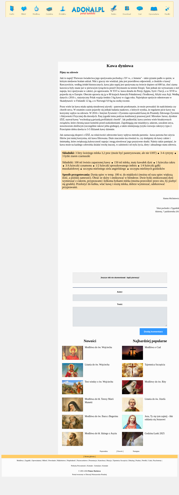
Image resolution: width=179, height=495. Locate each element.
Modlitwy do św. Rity (155, 385)
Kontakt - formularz (94, 469)
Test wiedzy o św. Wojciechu (99, 385)
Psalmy (138, 464)
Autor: (120, 292)
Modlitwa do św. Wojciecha (98, 350)
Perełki (144, 464)
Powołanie (52, 464)
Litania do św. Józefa (155, 402)
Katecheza (101, 464)
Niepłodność (71, 464)
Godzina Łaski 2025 (155, 436)
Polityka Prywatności (78, 469)
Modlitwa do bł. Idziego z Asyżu (101, 436)
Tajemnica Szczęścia (155, 367)
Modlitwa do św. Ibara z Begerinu (101, 419)
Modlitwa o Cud (153, 350)
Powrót (120, 454)
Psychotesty (157, 464)
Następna (136, 454)
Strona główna (89, 460)
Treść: (120, 304)
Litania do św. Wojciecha (97, 367)
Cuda (150, 464)
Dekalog (131, 464)
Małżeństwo (61, 464)
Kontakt (105, 469)
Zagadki (28, 464)
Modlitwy (20, 464)
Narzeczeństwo (82, 464)
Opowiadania (36, 464)
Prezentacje (93, 464)
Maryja (109, 464)
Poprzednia (104, 454)
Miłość (44, 464)
